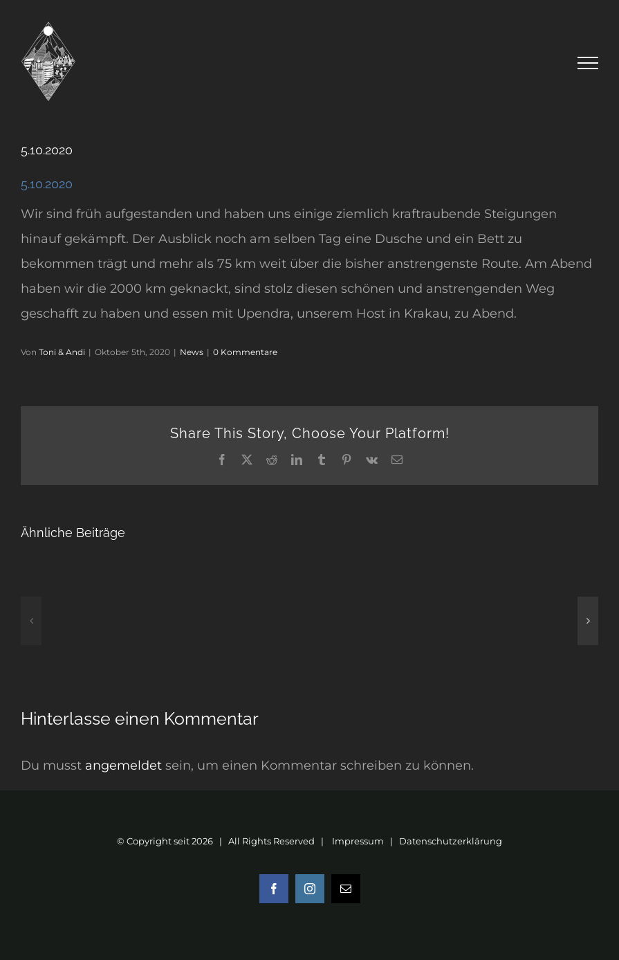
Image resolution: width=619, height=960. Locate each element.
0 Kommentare (245, 352)
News (191, 352)
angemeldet (123, 765)
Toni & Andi (62, 352)
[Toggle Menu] (588, 63)
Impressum (358, 840)
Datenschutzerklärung (450, 840)
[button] (31, 621)
